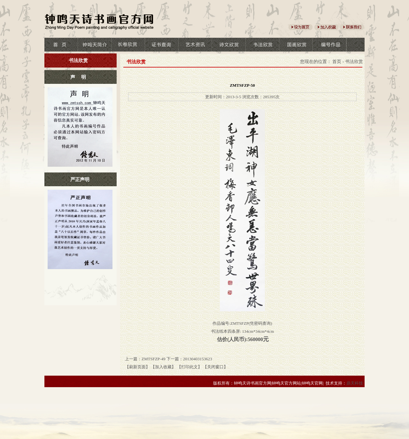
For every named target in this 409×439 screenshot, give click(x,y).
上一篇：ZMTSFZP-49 (145, 358)
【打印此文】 (189, 366)
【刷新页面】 (137, 366)
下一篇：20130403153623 (189, 358)
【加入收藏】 (163, 366)
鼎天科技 (354, 383)
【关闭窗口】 (215, 366)
